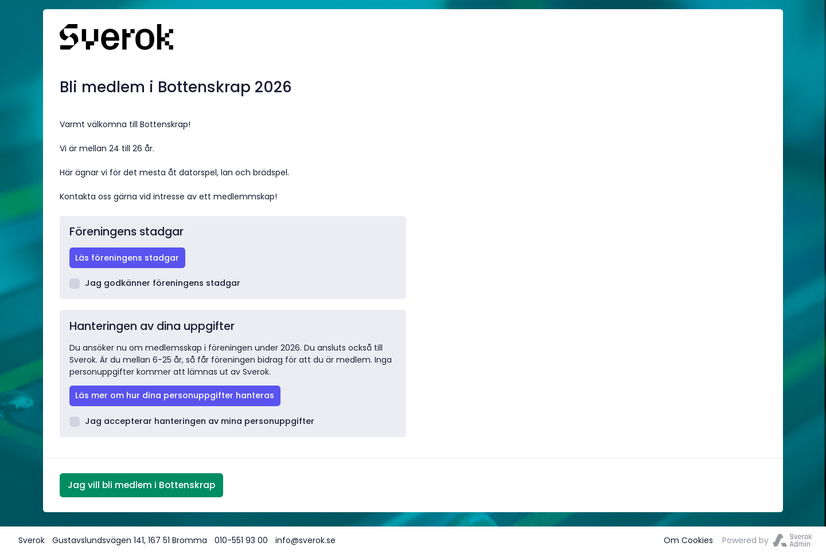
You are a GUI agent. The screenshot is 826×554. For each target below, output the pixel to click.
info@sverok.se (305, 540)
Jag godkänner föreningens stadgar (155, 283)
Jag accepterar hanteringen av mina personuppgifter (192, 421)
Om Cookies (688, 540)
